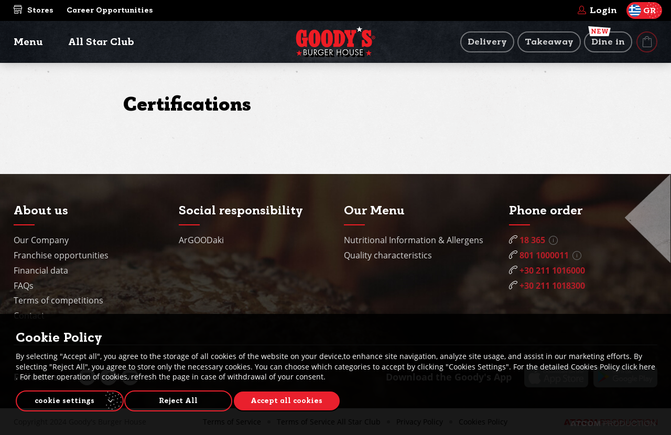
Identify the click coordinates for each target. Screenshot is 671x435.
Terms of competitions (58, 300)
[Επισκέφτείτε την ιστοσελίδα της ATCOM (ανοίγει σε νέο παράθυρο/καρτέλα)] (612, 423)
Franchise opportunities (61, 255)
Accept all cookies (296, 399)
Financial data (41, 270)
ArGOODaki (201, 240)
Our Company (41, 240)
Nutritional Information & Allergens (413, 240)
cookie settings (64, 399)
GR (642, 10)
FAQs (24, 285)
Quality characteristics (388, 255)
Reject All (183, 399)
